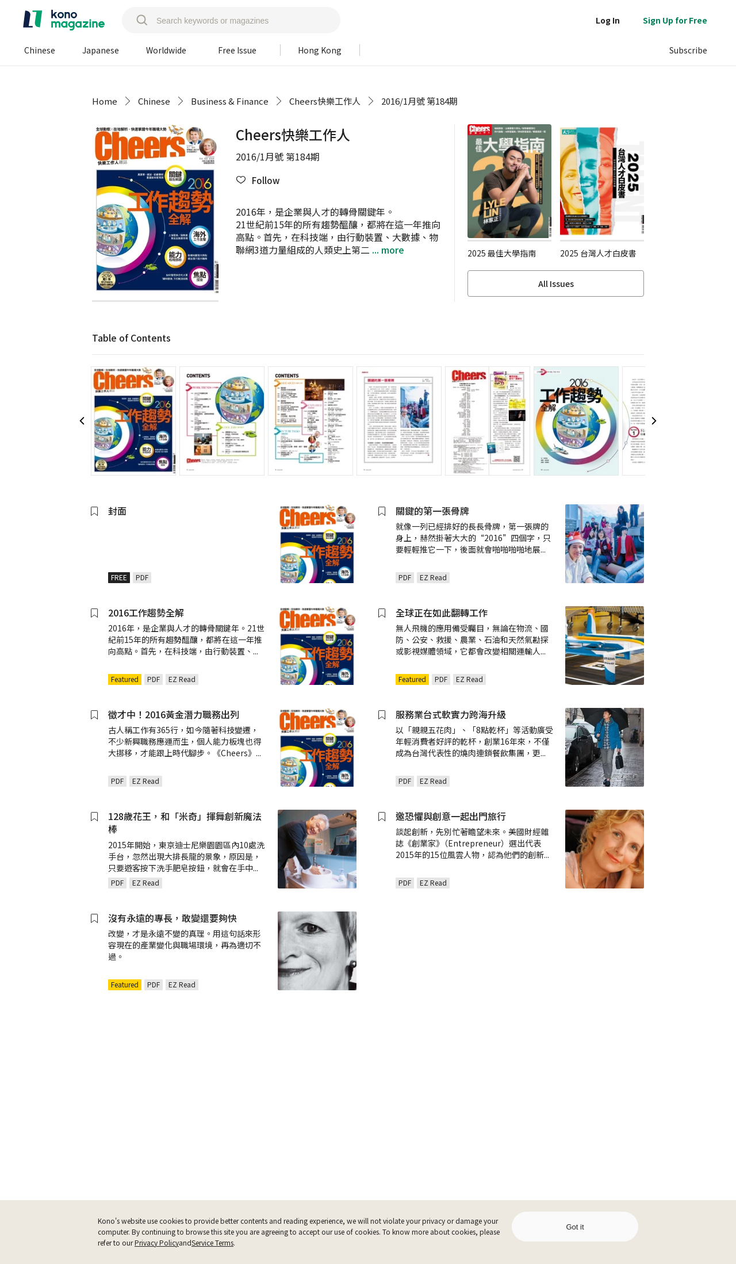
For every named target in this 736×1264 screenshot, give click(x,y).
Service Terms (212, 1242)
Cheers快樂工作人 (325, 101)
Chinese (154, 101)
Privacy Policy (157, 1242)
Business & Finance (230, 101)
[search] (136, 20)
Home (104, 101)
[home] (64, 20)
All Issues (556, 283)
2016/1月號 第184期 (419, 101)
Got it (575, 1227)
